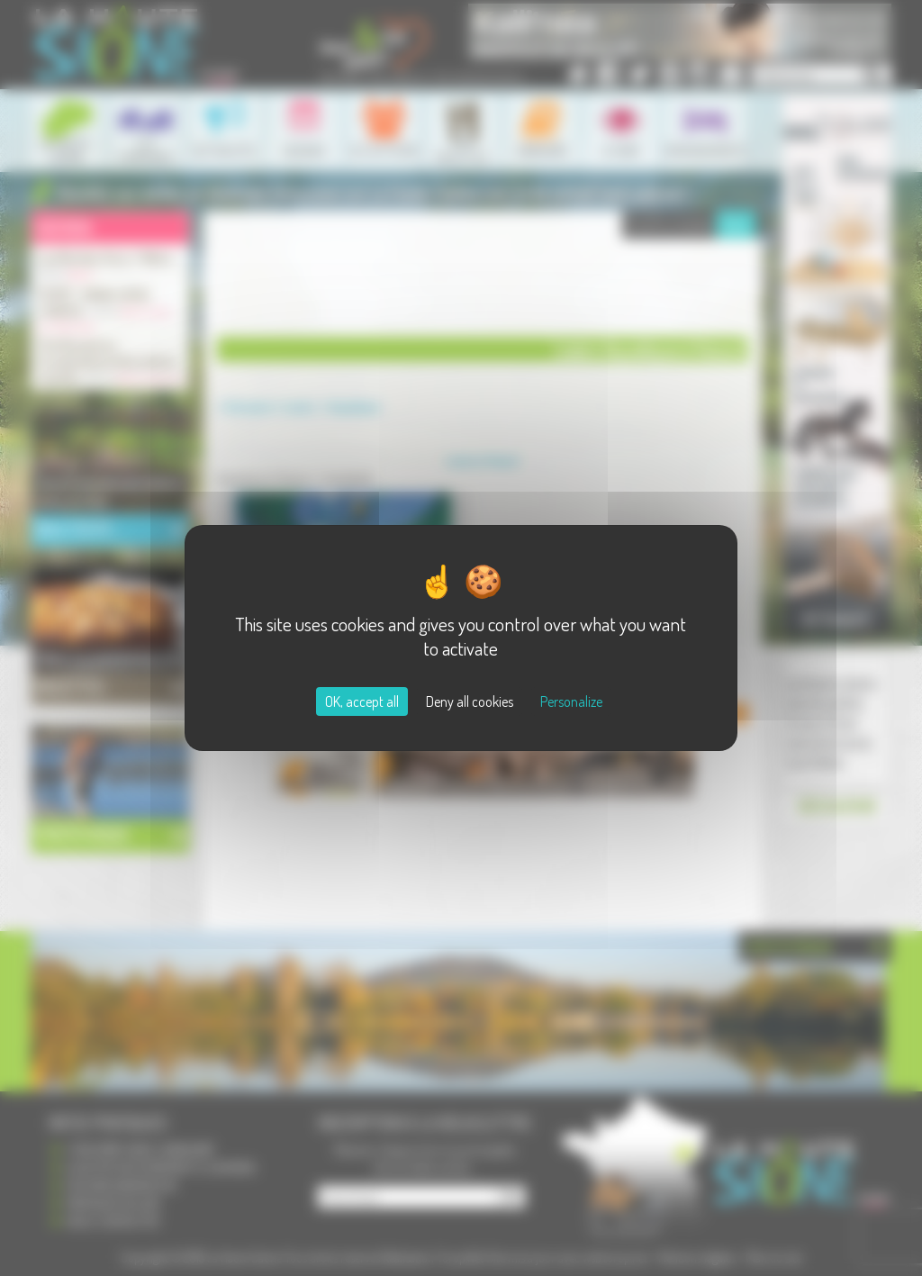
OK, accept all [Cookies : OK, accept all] (362, 701)
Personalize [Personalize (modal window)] (571, 701)
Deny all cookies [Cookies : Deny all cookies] (469, 701)
